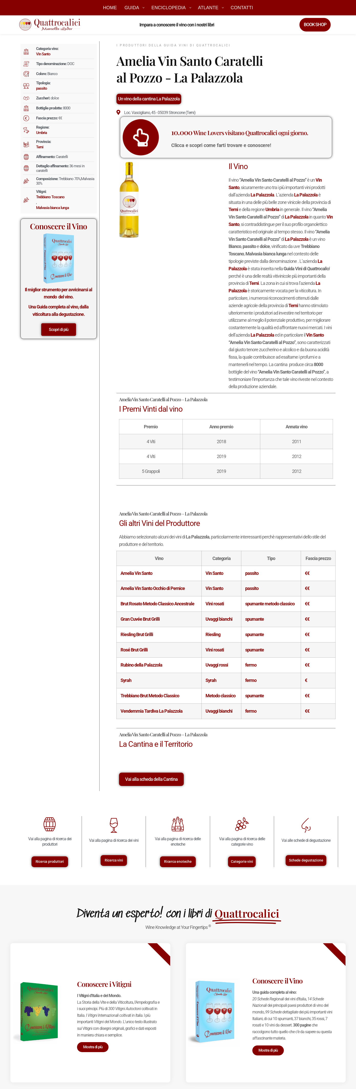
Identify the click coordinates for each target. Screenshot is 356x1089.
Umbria (41, 132)
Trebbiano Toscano (50, 197)
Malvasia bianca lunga (52, 207)
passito (41, 88)
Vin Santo (43, 54)
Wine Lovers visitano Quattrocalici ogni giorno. (233, 134)
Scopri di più (58, 329)
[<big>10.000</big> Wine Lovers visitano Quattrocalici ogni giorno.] (176, 137)
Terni (39, 147)
